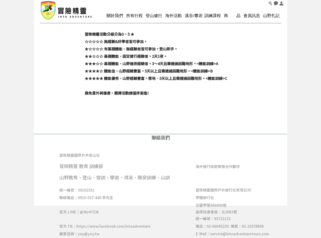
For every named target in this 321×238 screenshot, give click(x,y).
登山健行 (154, 15)
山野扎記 (271, 15)
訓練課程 (212, 15)
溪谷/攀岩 (194, 15)
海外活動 (173, 15)
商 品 (232, 15)
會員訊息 (251, 15)
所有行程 (134, 15)
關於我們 (115, 15)
